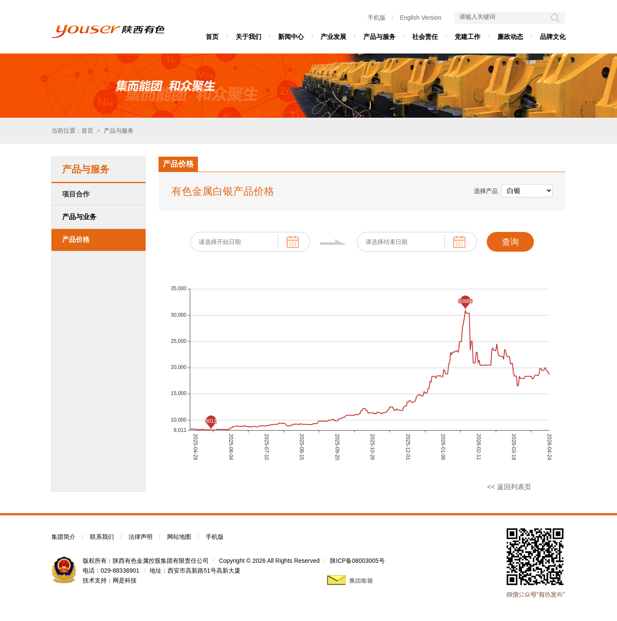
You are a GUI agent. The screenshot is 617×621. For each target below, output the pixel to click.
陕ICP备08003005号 (357, 560)
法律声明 (141, 536)
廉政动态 (510, 36)
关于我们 (248, 36)
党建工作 (467, 36)
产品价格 (76, 239)
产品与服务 (379, 36)
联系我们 (102, 536)
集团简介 (63, 536)
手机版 (377, 17)
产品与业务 (79, 216)
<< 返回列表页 (509, 486)
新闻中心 (291, 36)
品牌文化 (553, 36)
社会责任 (425, 36)
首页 (212, 36)
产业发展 (333, 36)
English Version (420, 17)
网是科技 (125, 580)
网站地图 (179, 536)
